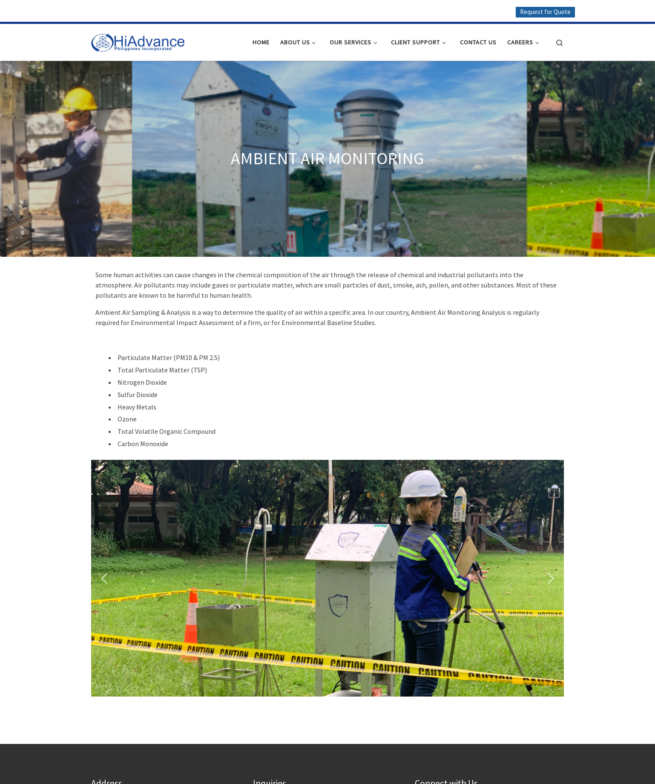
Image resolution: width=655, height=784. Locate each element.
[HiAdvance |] (138, 40)
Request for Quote (545, 12)
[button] (104, 578)
